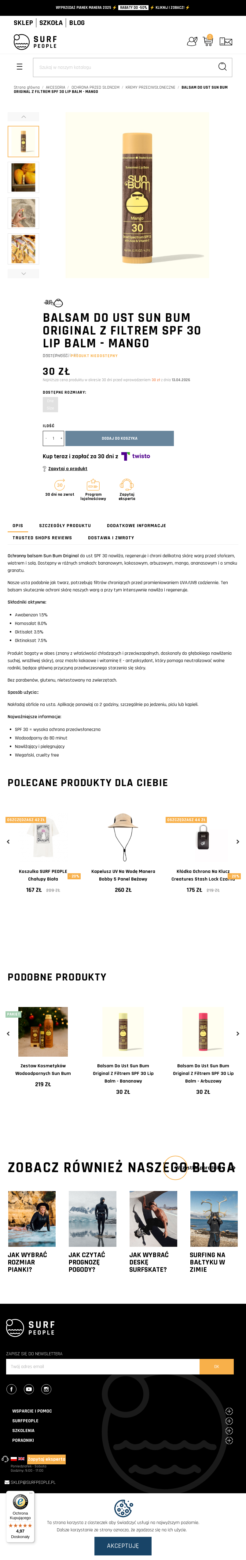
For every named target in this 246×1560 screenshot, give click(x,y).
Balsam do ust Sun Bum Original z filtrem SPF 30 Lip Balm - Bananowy (123, 1073)
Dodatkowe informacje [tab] (136, 526)
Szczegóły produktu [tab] (65, 526)
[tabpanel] (43, 865)
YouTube (32, 1390)
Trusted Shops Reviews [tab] (42, 538)
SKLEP (23, 22)
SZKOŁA (51, 22)
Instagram (49, 1390)
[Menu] (31, 1494)
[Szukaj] (132, 67)
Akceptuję (123, 1546)
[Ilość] (53, 438)
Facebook (14, 1390)
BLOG (77, 22)
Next (237, 841)
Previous (8, 841)
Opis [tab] (18, 526)
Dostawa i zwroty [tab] (111, 538)
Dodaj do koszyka (120, 438)
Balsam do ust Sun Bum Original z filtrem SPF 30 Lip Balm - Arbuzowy (203, 1073)
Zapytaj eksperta (46, 1459)
